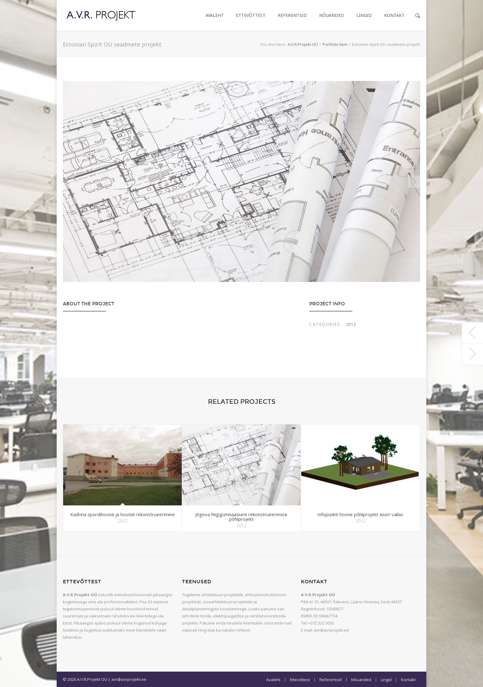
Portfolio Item (335, 44)
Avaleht (214, 15)
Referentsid (292, 15)
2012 (351, 324)
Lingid (364, 15)
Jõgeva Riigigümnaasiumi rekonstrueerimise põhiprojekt (241, 516)
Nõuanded (331, 15)
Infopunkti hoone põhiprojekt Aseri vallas (360, 514)
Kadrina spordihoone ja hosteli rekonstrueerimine (122, 514)
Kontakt (394, 15)
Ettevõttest (251, 15)
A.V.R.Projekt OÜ (303, 44)
